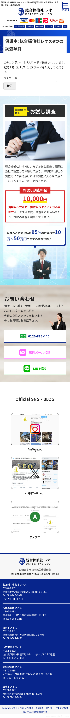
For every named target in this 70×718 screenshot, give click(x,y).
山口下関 (49, 26)
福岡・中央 (39, 26)
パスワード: (30, 78)
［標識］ (55, 573)
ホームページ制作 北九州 (57, 716)
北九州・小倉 (19, 26)
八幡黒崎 (30, 26)
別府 (65, 26)
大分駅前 (58, 26)
